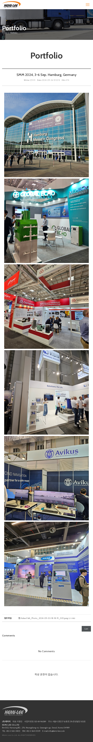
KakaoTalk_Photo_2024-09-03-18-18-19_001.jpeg (48, 618)
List (86, 629)
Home (4, 33)
